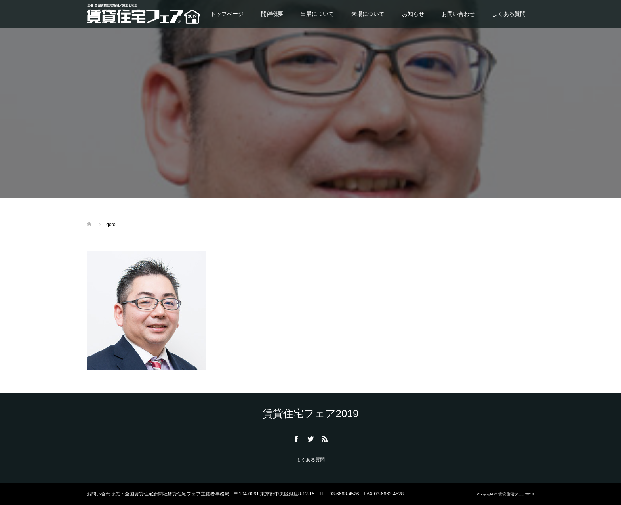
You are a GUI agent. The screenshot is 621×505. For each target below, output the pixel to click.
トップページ (227, 14)
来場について (368, 14)
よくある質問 (509, 14)
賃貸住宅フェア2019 (311, 413)
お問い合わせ (458, 14)
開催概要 (272, 14)
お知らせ (413, 14)
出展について (317, 14)
